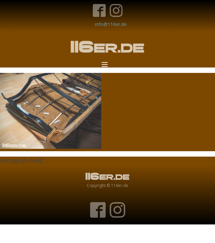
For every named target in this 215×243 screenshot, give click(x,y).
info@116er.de (111, 24)
